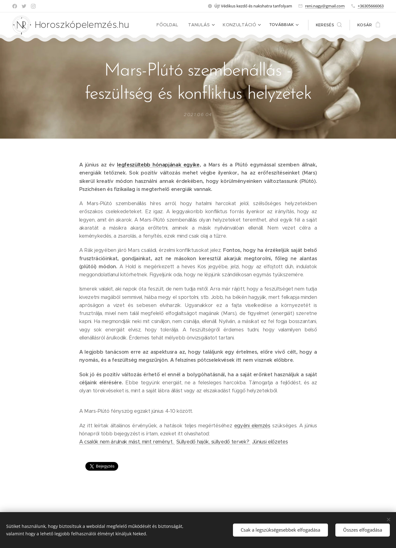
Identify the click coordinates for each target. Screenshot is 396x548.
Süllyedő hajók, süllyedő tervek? (213, 441)
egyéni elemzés (252, 425)
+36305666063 (371, 6)
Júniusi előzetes (270, 441)
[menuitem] (175, 25)
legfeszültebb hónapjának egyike (158, 165)
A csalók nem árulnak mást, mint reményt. (127, 441)
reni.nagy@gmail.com (325, 6)
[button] (329, 25)
